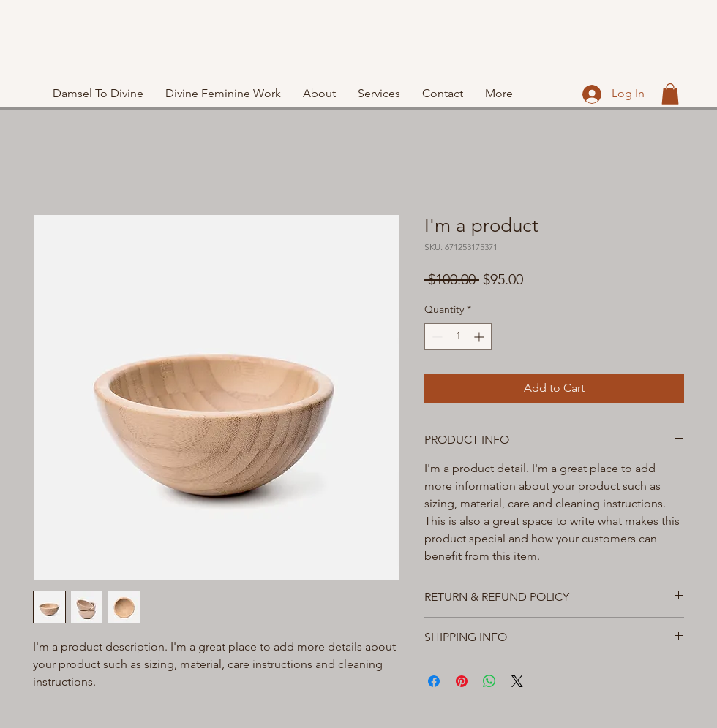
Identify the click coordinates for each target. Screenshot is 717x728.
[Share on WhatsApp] (489, 681)
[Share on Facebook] (434, 681)
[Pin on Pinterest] (461, 681)
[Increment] (480, 336)
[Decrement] (436, 336)
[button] (670, 94)
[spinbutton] (458, 336)
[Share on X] (517, 681)
